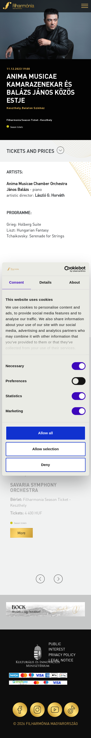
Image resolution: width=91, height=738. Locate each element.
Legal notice (61, 660)
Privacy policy (62, 654)
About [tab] (74, 282)
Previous (40, 579)
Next (58, 579)
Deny (45, 465)
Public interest (57, 646)
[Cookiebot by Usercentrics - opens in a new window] (64, 269)
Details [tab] (46, 282)
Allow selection (45, 449)
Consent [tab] (16, 282)
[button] (84, 6)
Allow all (45, 433)
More (43, 532)
